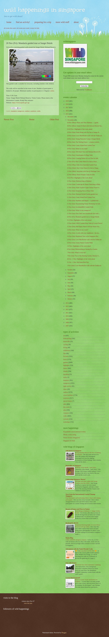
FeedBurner (88, 90)
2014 (67, 303)
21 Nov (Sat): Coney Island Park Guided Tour (81, 197)
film (64, 353)
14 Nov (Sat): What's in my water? (77, 230)
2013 (67, 306)
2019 (67, 101)
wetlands (66, 419)
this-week (66, 407)
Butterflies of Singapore (73, 465)
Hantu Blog (69, 538)
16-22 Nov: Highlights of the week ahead (79, 178)
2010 (67, 316)
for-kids (65, 356)
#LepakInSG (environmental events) (74, 432)
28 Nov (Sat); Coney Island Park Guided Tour (81, 145)
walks (39, 111)
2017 (67, 107)
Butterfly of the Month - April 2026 (85, 467)
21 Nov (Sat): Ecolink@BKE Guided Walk (80, 207)
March (69, 292)
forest (65, 359)
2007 (67, 326)
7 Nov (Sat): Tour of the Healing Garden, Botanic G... (83, 256)
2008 (67, 322)
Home (31, 119)
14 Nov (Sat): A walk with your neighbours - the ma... (83, 233)
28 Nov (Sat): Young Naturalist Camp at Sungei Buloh (83, 139)
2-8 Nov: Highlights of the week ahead (79, 246)
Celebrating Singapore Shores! (75, 479)
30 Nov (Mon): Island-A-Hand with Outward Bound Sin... (85, 126)
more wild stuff (62, 22)
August (69, 276)
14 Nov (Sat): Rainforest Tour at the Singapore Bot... (83, 236)
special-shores (67, 401)
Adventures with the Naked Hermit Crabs (79, 549)
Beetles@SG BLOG (72, 523)
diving (65, 347)
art (64, 335)
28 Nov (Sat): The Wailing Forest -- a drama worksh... (83, 142)
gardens (65, 362)
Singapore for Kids (69, 441)
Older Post (54, 119)
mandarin (14, 111)
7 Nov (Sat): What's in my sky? (76, 252)
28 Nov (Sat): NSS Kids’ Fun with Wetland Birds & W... (84, 152)
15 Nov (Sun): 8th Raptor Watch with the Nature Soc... (83, 226)
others (65, 389)
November (70, 120)
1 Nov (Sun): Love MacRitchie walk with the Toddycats (84, 265)
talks (64, 404)
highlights (66, 365)
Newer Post (9, 119)
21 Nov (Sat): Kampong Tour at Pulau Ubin (80, 191)
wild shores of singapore (73, 451)
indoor (65, 368)
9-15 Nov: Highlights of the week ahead (79, 220)
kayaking (66, 374)
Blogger (63, 632)
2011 (67, 313)
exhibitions (66, 350)
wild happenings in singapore (44, 10)
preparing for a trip (42, 22)
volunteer (66, 413)
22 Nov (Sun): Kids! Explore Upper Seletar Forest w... (83, 187)
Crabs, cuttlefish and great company (76, 540)
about (76, 22)
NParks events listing (69, 435)
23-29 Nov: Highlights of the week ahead (79, 129)
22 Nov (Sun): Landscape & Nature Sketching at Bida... (84, 184)
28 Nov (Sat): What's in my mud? (77, 149)
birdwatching (67, 338)
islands (65, 371)
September (70, 273)
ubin (64, 410)
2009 (67, 319)
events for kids (34, 28)
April (69, 289)
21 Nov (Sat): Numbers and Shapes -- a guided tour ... (83, 200)
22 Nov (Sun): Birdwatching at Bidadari (79, 181)
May (69, 286)
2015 (67, 114)
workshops (66, 422)
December (70, 117)
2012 (67, 309)
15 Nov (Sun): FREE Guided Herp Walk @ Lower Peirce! (84, 223)
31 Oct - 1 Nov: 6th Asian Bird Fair (78, 262)
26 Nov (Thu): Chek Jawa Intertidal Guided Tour (82, 165)
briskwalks (66, 341)
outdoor (27, 111)
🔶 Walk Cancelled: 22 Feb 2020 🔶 (86, 551)
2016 (67, 111)
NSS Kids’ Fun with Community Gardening (88, 565)
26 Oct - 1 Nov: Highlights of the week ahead (81, 259)
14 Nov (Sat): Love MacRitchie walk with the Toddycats (84, 239)
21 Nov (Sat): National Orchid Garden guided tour (82, 194)
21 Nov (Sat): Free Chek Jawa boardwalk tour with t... (83, 213)
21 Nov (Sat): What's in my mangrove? (79, 210)
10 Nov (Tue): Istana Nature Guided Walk (80, 243)
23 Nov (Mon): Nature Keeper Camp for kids (81, 174)
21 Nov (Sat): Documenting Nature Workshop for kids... (84, 204)
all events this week (10, 28)
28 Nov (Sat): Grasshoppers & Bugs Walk (80, 155)
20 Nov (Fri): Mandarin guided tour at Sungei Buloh (83, 217)
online (52, 91)
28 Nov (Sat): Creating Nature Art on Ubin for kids (82, 158)
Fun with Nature (71, 563)
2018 (67, 104)
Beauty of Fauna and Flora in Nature (78, 509)
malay (65, 377)
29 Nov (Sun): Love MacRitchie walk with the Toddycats (84, 135)
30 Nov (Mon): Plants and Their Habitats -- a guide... (83, 122)
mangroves (21, 111)
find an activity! (23, 22)
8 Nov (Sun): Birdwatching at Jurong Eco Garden (82, 249)
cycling (65, 344)
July (68, 279)
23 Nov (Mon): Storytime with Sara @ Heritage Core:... (84, 171)
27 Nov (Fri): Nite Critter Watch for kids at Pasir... (82, 161)
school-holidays (68, 395)
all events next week (23, 28)
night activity (67, 386)
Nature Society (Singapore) (71, 438)
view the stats (28, 603)
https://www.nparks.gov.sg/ (21, 103)
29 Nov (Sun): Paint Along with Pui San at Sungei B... (83, 132)
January (70, 299)
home (8, 22)
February (70, 296)
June (69, 283)
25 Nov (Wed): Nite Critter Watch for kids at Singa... (83, 168)
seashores (33, 111)
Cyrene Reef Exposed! (73, 578)
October (70, 270)
